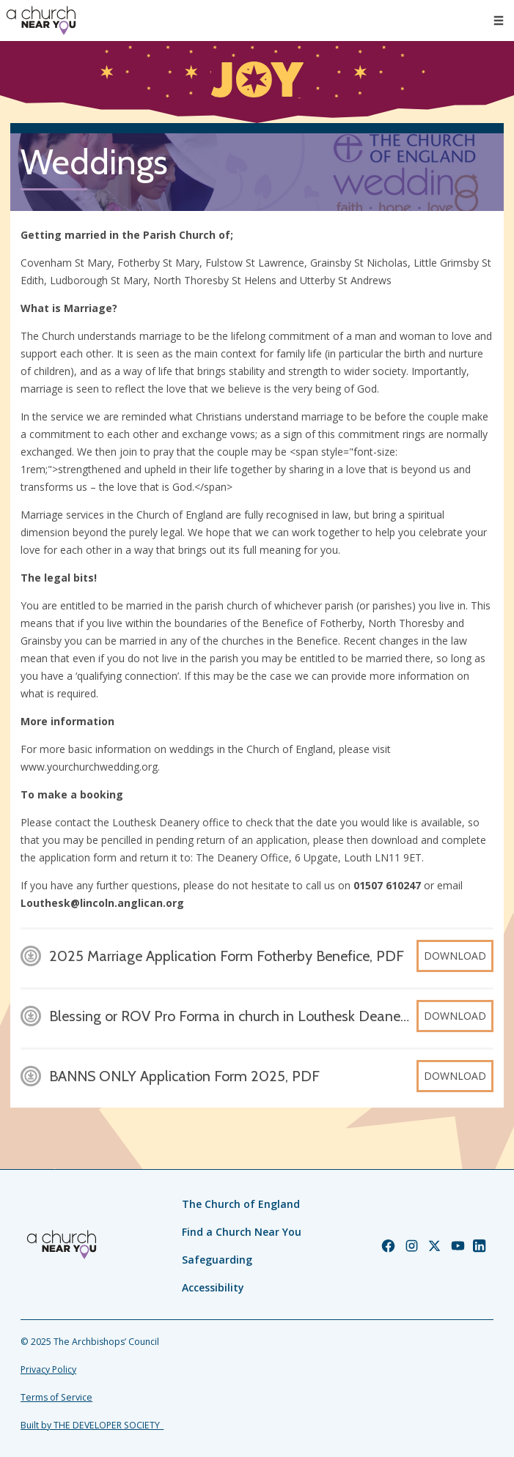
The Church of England (241, 1204)
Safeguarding (217, 1260)
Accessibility (213, 1287)
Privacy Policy (48, 1369)
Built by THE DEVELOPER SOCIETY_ (92, 1425)
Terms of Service (56, 1397)
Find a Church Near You (241, 1232)
